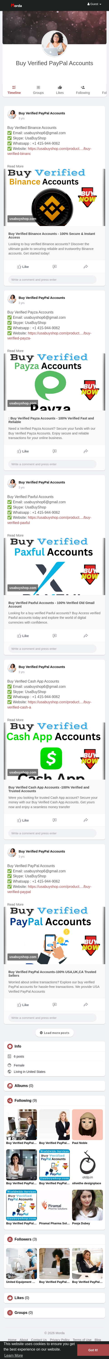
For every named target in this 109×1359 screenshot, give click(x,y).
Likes (19, 1298)
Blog (98, 1340)
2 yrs (21, 118)
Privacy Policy (60, 1340)
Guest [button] (94, 4)
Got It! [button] (93, 1350)
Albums (21, 1086)
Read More (15, 166)
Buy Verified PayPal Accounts (54, 63)
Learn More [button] (13, 1355)
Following (23, 1100)
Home (12, 1340)
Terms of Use (82, 1340)
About (24, 1340)
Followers (23, 1239)
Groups (21, 1313)
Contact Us (39, 1340)
